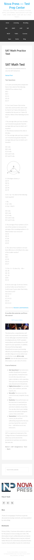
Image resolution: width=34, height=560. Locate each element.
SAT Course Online (17, 320)
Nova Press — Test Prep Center (17, 5)
